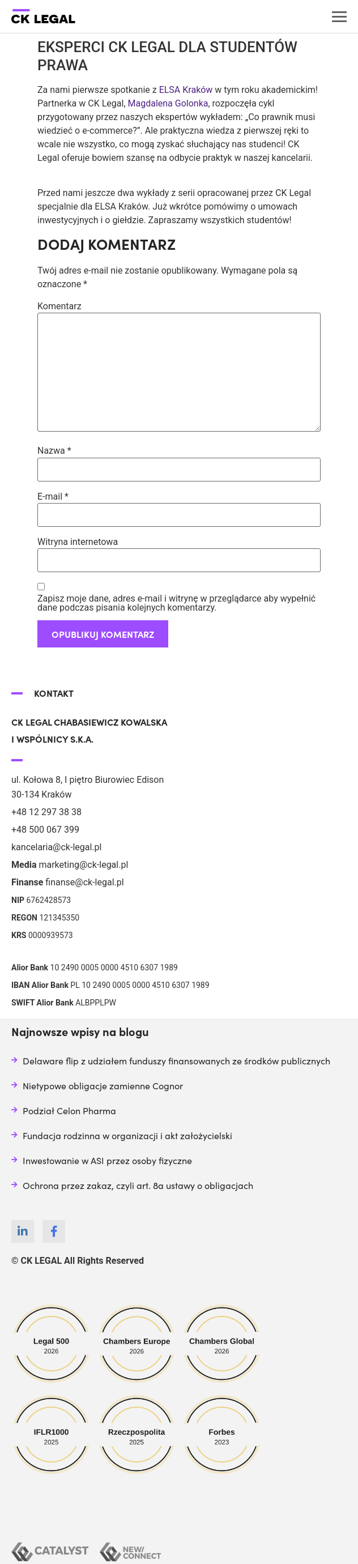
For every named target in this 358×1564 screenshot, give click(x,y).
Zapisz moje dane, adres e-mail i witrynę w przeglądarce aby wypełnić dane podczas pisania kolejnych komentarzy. (176, 603)
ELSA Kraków (186, 89)
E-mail (53, 496)
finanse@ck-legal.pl (84, 882)
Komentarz (59, 306)
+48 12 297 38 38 (46, 812)
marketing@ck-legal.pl (83, 864)
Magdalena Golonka (167, 103)
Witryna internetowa (77, 542)
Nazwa (54, 450)
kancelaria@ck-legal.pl (56, 847)
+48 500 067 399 (45, 829)
